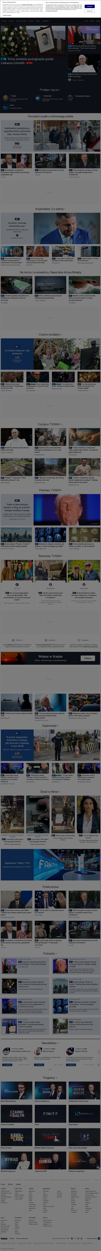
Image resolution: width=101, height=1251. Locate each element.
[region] (50, 9)
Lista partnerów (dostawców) (51, 10)
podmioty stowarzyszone (27, 4)
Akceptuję (89, 6)
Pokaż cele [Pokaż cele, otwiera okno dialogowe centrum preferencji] (89, 11)
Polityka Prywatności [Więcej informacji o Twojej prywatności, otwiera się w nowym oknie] (7, 15)
